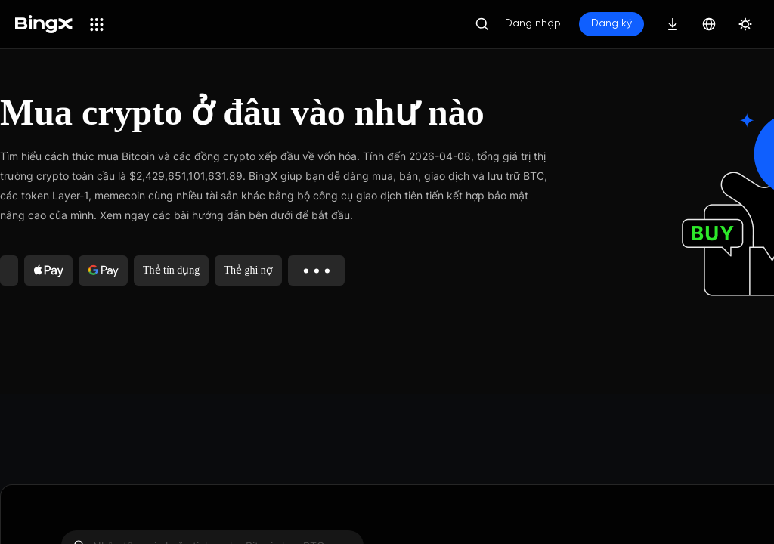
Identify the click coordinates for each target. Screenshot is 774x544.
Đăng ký (611, 23)
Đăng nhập (533, 23)
